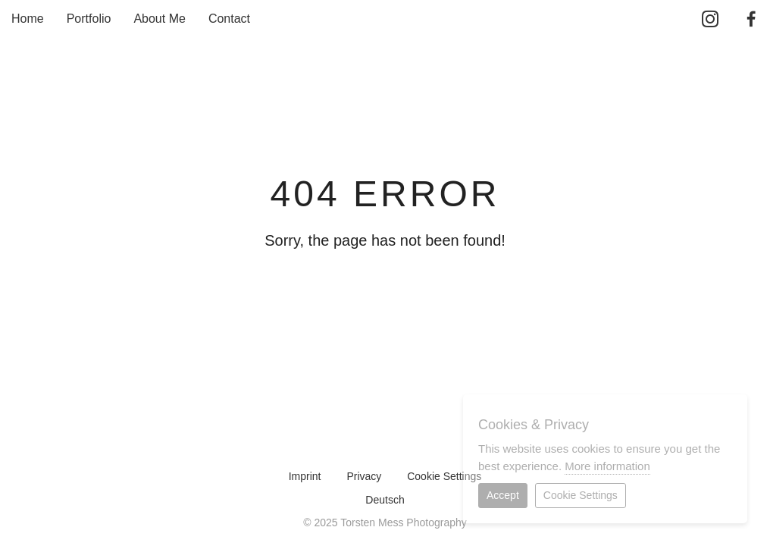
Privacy (363, 476)
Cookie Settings (444, 476)
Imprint (305, 476)
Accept (503, 495)
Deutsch (384, 500)
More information (607, 466)
